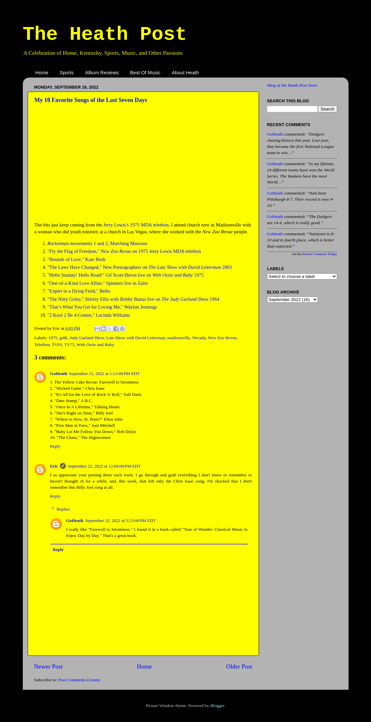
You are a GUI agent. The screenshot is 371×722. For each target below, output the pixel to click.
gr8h (63, 337)
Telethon (42, 344)
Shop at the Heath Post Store (292, 85)
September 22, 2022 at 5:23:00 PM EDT (120, 520)
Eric (54, 466)
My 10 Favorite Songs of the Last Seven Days (91, 100)
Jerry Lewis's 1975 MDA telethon (136, 224)
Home (41, 72)
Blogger (217, 705)
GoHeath (58, 373)
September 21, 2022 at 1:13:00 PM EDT (104, 373)
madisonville (178, 337)
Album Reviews (102, 72)
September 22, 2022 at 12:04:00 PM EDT (104, 466)
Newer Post (48, 666)
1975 (53, 337)
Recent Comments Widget (320, 254)
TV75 (69, 344)
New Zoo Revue (222, 337)
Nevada (199, 337)
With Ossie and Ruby (95, 344)
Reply (55, 446)
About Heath (185, 72)
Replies (63, 509)
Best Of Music (145, 72)
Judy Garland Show (87, 337)
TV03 (57, 344)
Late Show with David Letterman (135, 337)
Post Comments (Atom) (79, 679)
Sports (67, 72)
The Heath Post (105, 34)
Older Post (239, 666)
